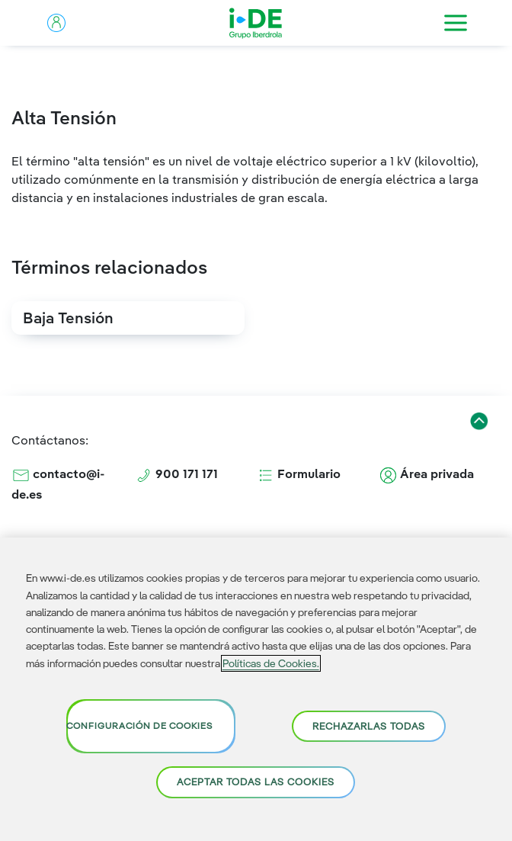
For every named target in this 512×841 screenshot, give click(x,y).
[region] (256, 689)
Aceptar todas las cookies (255, 781)
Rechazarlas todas (368, 726)
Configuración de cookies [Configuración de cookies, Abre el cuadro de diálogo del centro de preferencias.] (139, 725)
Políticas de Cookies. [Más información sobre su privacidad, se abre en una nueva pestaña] (270, 663)
